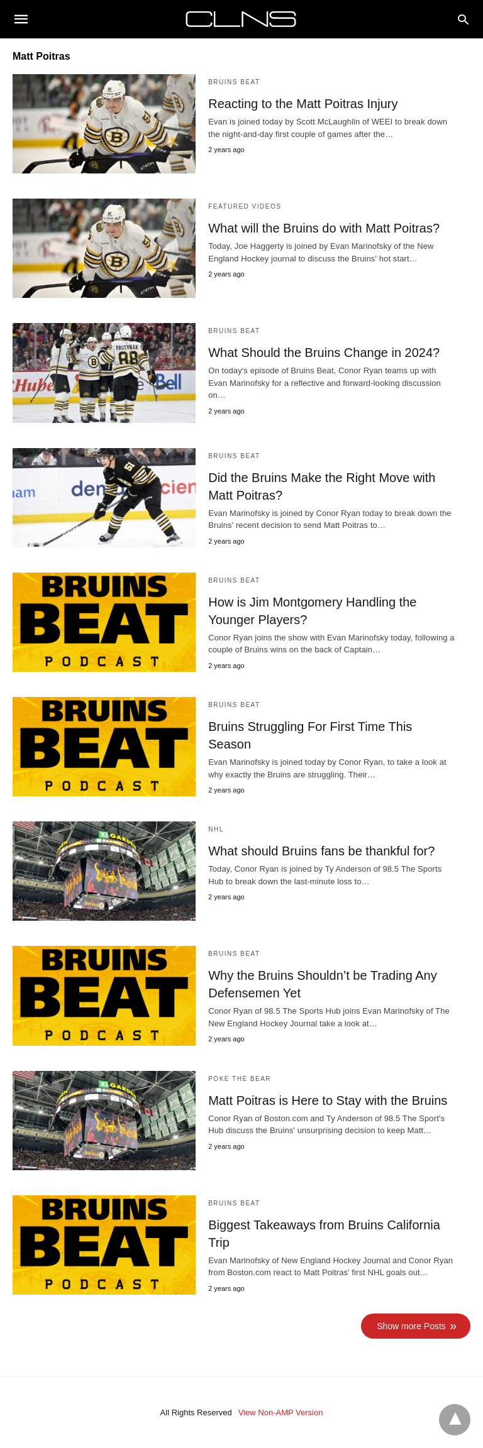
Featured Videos (244, 206)
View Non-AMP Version (280, 1412)
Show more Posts (411, 1326)
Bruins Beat (234, 82)
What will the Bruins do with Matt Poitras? (324, 228)
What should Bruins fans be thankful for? (321, 851)
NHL (216, 829)
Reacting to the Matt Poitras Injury (302, 104)
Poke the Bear (239, 1078)
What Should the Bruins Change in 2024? (324, 352)
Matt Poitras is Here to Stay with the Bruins (327, 1100)
